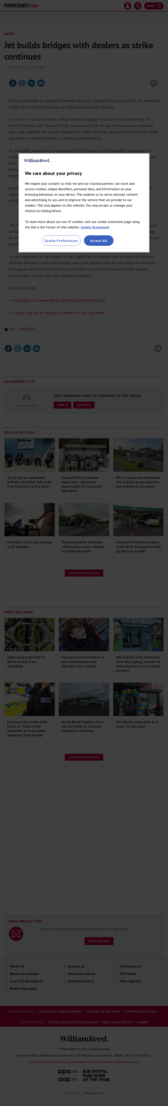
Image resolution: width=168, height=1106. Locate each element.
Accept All (99, 240)
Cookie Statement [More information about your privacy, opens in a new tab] (95, 227)
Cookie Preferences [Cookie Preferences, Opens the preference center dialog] (61, 240)
